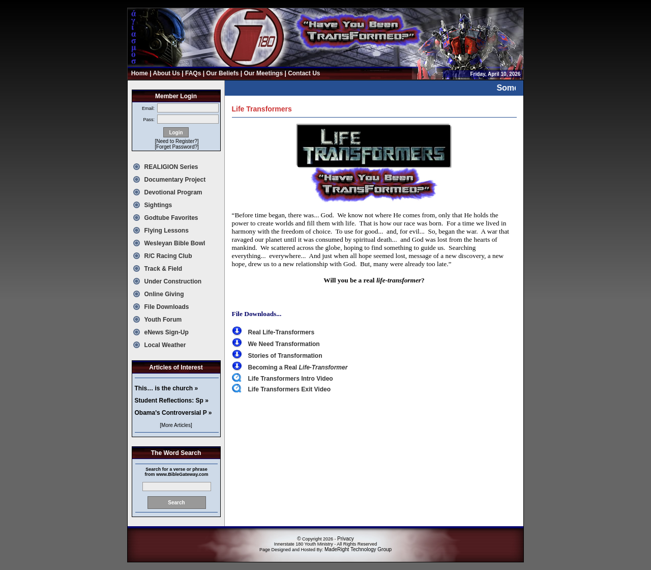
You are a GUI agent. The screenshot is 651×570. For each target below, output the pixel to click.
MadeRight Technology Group (358, 549)
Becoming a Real (298, 367)
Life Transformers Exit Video (289, 389)
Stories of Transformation (285, 355)
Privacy (345, 539)
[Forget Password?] (177, 147)
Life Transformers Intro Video (290, 378)
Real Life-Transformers (281, 332)
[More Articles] (176, 425)
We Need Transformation (284, 344)
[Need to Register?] (176, 141)
